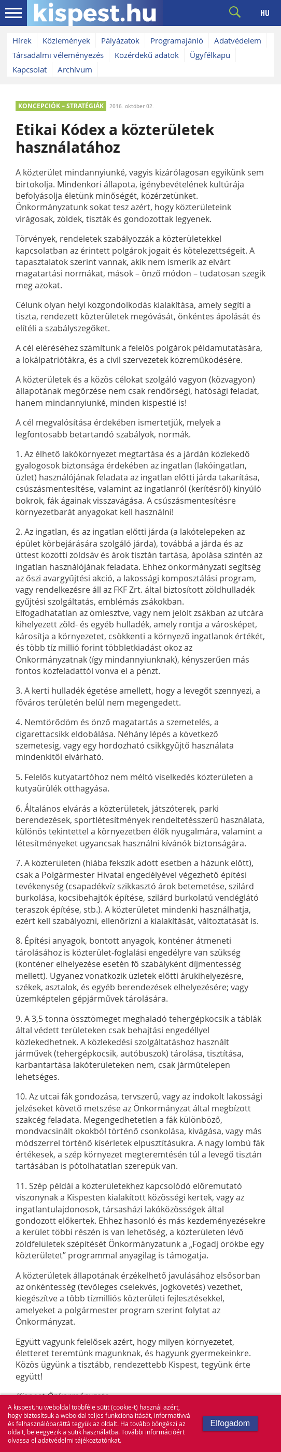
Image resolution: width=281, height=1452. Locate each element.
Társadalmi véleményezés (58, 55)
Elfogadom (230, 1423)
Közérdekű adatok (147, 55)
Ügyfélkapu (210, 55)
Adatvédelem (237, 40)
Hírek (22, 40)
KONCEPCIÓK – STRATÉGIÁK (61, 105)
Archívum (75, 69)
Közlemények (66, 40)
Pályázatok (120, 40)
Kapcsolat (29, 69)
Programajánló (176, 40)
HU (265, 13)
